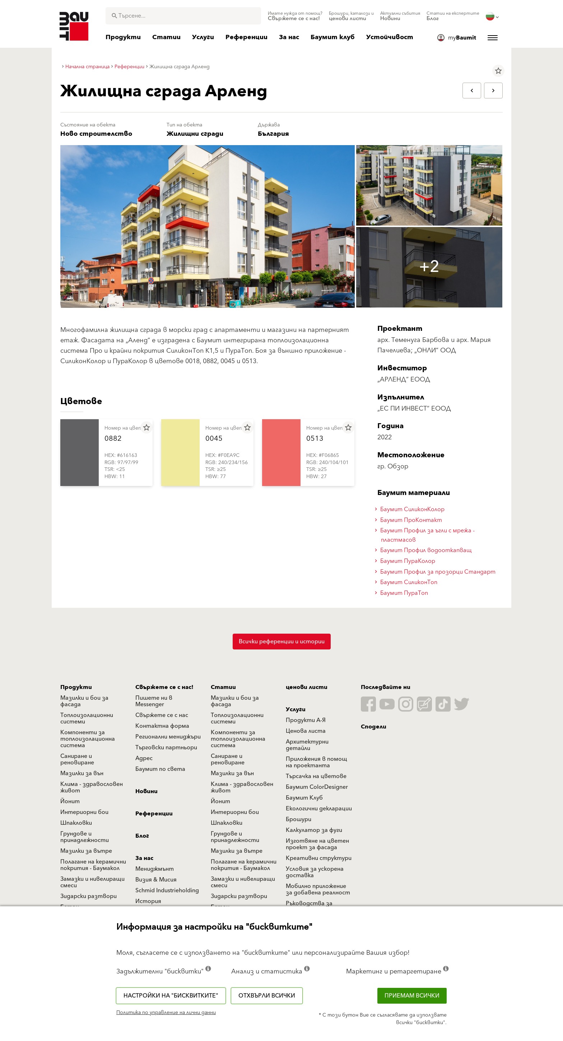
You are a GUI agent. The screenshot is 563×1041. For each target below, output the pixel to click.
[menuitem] (295, 16)
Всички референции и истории (282, 642)
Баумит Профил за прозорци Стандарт (436, 572)
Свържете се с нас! (164, 687)
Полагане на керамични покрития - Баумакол (93, 865)
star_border (498, 70)
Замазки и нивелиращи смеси (92, 882)
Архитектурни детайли (307, 745)
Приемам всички (412, 996)
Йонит (70, 801)
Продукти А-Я (306, 720)
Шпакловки (76, 823)
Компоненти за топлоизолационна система (87, 738)
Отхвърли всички (266, 996)
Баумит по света (160, 769)
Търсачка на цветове (316, 776)
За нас (144, 858)
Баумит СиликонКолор (411, 509)
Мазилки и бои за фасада (84, 701)
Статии (223, 687)
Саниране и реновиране (77, 759)
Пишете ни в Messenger (153, 701)
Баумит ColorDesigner (317, 787)
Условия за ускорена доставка (315, 872)
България (273, 133)
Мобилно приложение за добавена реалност (318, 889)
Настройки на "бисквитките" (171, 996)
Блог (142, 836)
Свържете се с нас (161, 715)
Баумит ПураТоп (402, 593)
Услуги (296, 709)
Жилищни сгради (195, 133)
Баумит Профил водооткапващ (424, 550)
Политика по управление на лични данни (166, 1012)
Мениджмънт (154, 869)
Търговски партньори (166, 747)
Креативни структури (319, 858)
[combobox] (183, 15)
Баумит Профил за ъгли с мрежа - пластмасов (426, 535)
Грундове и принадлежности (84, 837)
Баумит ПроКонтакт (409, 520)
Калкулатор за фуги (314, 830)
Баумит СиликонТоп (407, 582)
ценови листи (306, 687)
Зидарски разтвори (88, 896)
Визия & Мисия (156, 880)
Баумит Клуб (304, 798)
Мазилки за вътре (86, 851)
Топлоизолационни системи (86, 718)
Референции (154, 814)
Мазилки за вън (81, 773)
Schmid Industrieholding (167, 890)
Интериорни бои (84, 812)
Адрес (144, 758)
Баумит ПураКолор (406, 561)
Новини (146, 791)
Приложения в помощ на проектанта (316, 762)
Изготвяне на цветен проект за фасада (317, 844)
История (148, 901)
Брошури (298, 819)
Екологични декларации (319, 809)
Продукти (76, 687)
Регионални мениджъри (168, 737)
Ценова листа (306, 731)
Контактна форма (162, 726)
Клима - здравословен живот (91, 787)
